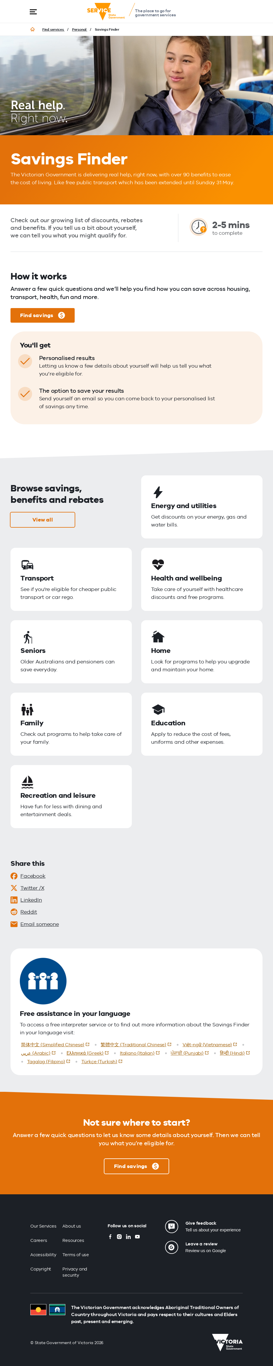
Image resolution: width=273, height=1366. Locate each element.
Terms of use (75, 1254)
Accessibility (43, 1254)
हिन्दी (236, 1053)
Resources (73, 1240)
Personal (79, 29)
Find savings (42, 315)
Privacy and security (74, 1272)
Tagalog (50, 1061)
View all (42, 520)
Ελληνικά (88, 1053)
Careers (38, 1240)
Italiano (141, 1053)
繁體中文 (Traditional (137, 1044)
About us (71, 1226)
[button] (33, 11)
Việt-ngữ (211, 1044)
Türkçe (103, 1061)
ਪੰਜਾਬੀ (191, 1053)
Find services (53, 29)
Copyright (40, 1268)
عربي (39, 1053)
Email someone (34, 924)
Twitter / (27, 887)
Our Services (43, 1226)
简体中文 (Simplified (56, 1044)
